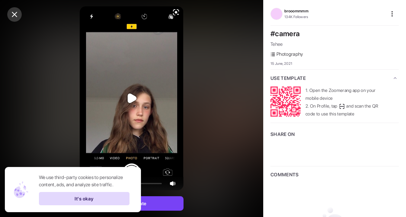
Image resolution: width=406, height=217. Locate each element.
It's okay (84, 198)
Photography (286, 54)
